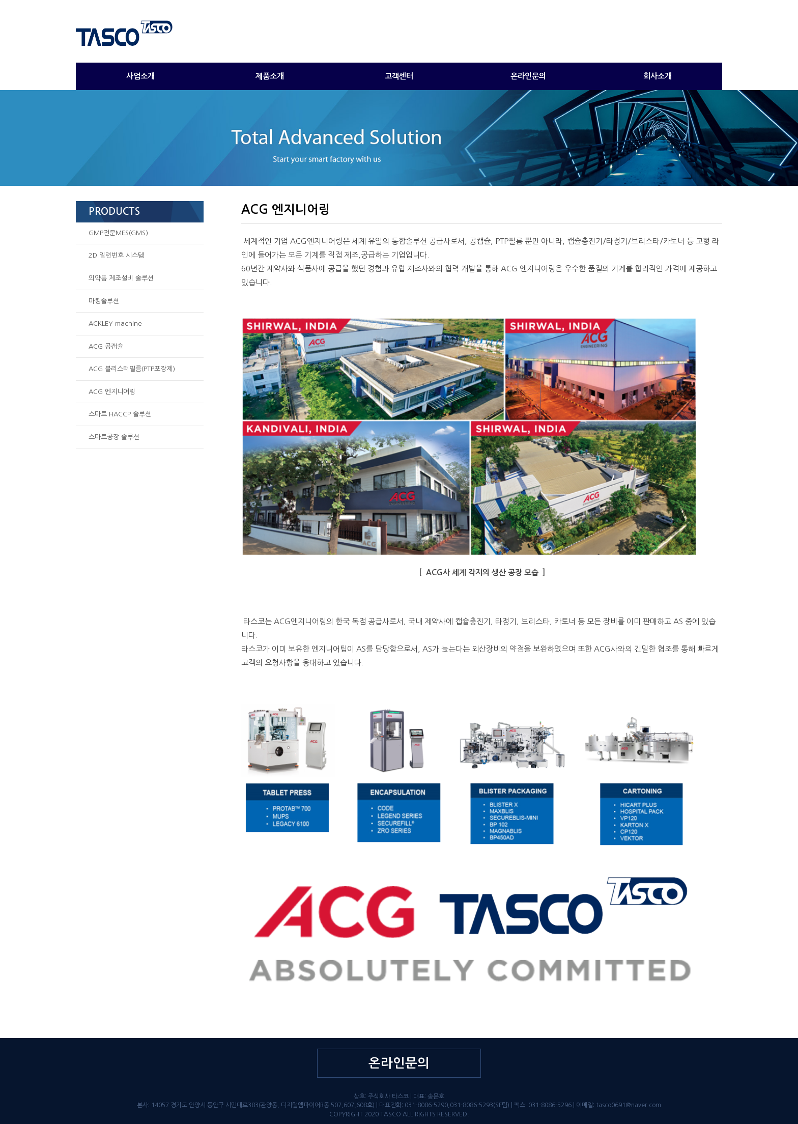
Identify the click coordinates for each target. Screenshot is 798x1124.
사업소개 (140, 76)
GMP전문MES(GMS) (118, 233)
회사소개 (657, 76)
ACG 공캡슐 (106, 346)
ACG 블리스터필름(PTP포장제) (132, 369)
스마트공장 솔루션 (114, 437)
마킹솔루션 (104, 301)
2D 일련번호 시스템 (116, 255)
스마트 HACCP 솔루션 (120, 414)
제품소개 (269, 76)
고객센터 (399, 76)
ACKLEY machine (115, 323)
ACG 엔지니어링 (112, 391)
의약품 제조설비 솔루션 (121, 278)
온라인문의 (528, 76)
